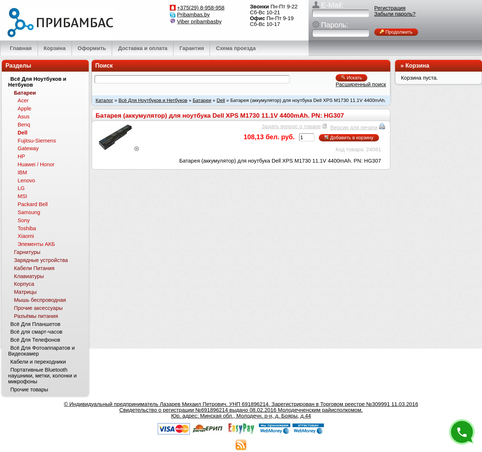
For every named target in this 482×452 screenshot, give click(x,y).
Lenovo (26, 180)
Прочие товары (29, 389)
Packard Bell (32, 204)
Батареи (202, 100)
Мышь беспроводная (40, 300)
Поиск (104, 65)
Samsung (29, 212)
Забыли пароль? (395, 14)
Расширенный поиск (361, 84)
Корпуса (24, 284)
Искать (351, 77)
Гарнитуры (27, 252)
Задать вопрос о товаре (291, 126)
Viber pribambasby (199, 21)
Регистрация (390, 8)
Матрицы (25, 292)
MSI (22, 196)
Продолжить (396, 32)
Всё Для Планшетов (35, 324)
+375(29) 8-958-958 (201, 8)
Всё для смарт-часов (36, 332)
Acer (23, 100)
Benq (24, 125)
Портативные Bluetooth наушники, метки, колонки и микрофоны (42, 375)
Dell (221, 100)
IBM (22, 172)
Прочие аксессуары (38, 308)
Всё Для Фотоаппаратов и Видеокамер (41, 351)
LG (21, 188)
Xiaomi (26, 236)
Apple (24, 108)
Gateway (28, 148)
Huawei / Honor (36, 164)
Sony (24, 220)
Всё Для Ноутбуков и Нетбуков (152, 100)
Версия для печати (354, 127)
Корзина (417, 65)
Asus (24, 116)
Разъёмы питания (36, 316)
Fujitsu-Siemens (37, 141)
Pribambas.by (193, 15)
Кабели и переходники (38, 362)
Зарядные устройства (41, 260)
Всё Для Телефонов (35, 340)
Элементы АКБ (36, 244)
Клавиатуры (29, 276)
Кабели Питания (34, 268)
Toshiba (27, 228)
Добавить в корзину (348, 137)
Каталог (104, 100)
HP (21, 156)
